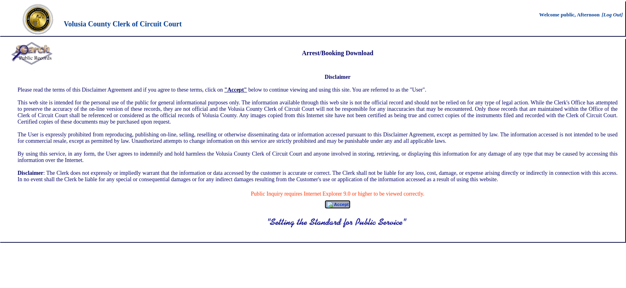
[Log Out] (612, 15)
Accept (338, 205)
